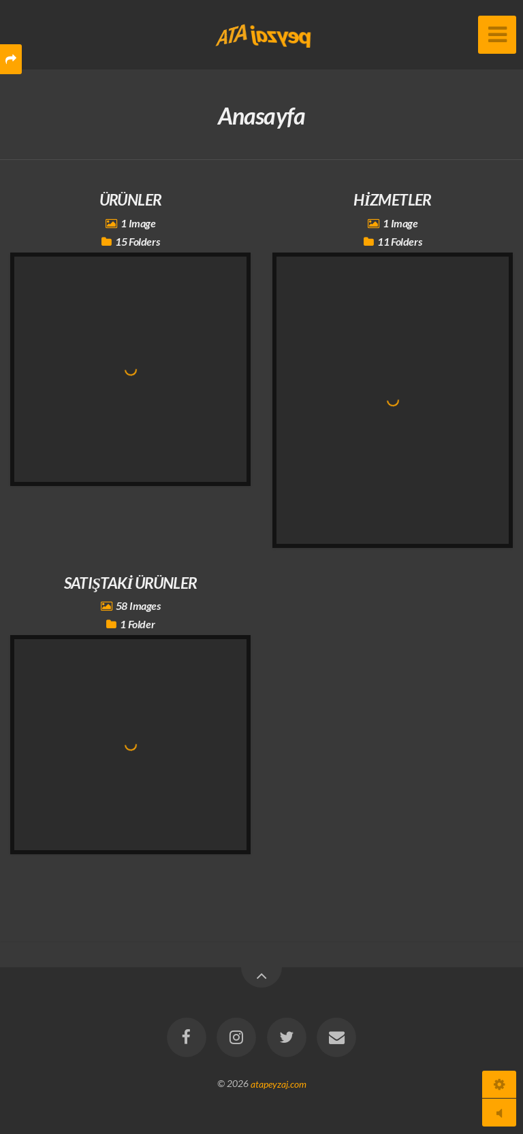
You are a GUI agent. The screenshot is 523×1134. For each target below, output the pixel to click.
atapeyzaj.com (278, 1083)
